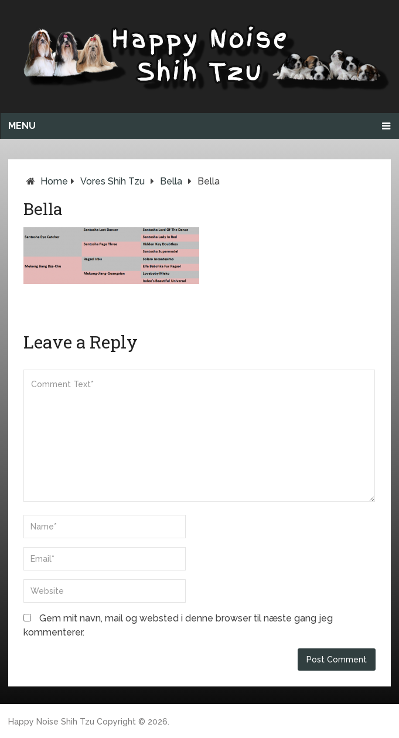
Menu (22, 125)
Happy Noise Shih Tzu (51, 721)
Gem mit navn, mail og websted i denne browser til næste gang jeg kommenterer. (178, 625)
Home (54, 181)
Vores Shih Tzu (112, 181)
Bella (171, 181)
